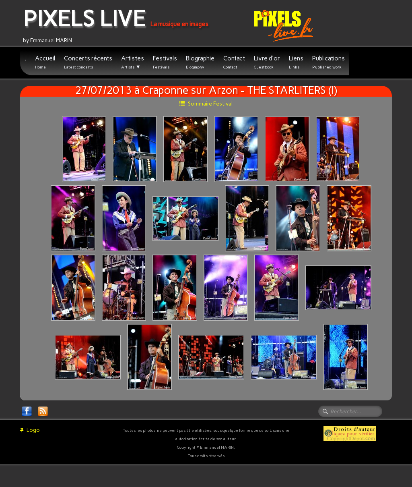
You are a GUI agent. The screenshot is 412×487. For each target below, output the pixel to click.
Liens (296, 62)
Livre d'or (267, 62)
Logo (30, 430)
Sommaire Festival (206, 104)
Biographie (200, 62)
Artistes (132, 62)
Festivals (165, 62)
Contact (234, 62)
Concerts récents (88, 62)
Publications (328, 62)
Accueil (45, 62)
